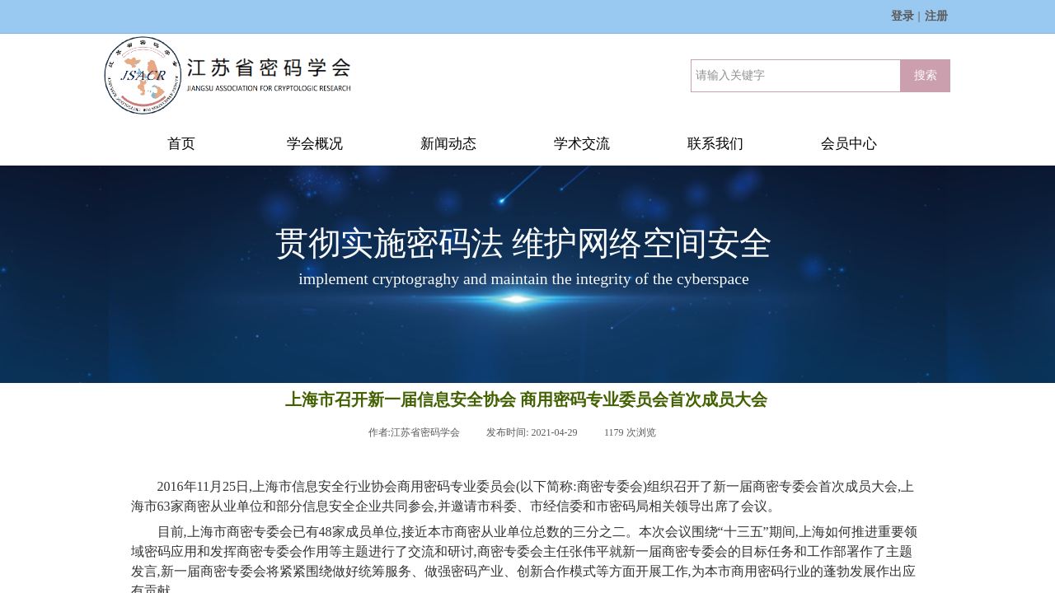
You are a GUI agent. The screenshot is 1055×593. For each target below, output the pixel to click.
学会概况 (315, 144)
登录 (902, 16)
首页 (181, 144)
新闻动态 (448, 144)
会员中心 (849, 144)
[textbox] (796, 75)
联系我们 (715, 144)
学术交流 (582, 144)
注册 (936, 16)
